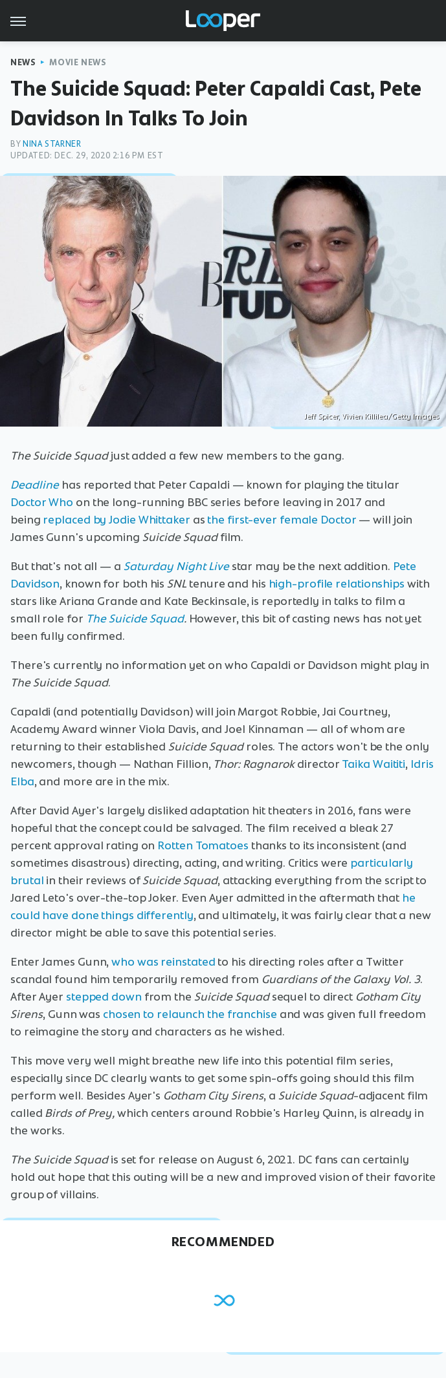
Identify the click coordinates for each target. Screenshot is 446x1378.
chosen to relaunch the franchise (190, 1014)
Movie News (77, 62)
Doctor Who (41, 502)
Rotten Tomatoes (203, 845)
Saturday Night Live (176, 566)
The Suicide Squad (135, 618)
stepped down (104, 996)
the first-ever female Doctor (281, 519)
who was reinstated (163, 962)
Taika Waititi (373, 764)
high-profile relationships (337, 583)
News (23, 62)
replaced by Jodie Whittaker (116, 519)
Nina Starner (52, 143)
